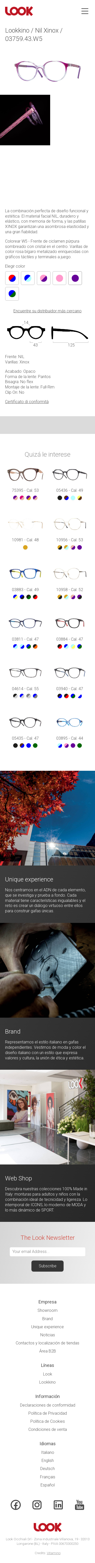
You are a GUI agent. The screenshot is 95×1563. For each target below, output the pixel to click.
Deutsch (47, 1468)
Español (48, 1485)
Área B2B (47, 1351)
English (48, 1460)
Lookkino (47, 1382)
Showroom (47, 1310)
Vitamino (54, 1553)
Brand (47, 1318)
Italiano (47, 1452)
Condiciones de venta (47, 1429)
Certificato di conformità (27, 401)
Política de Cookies (47, 1421)
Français (47, 1477)
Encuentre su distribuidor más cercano (47, 311)
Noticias (47, 1335)
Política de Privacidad (47, 1413)
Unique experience (47, 1326)
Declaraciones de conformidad (47, 1405)
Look (47, 1374)
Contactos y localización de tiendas (47, 1343)
